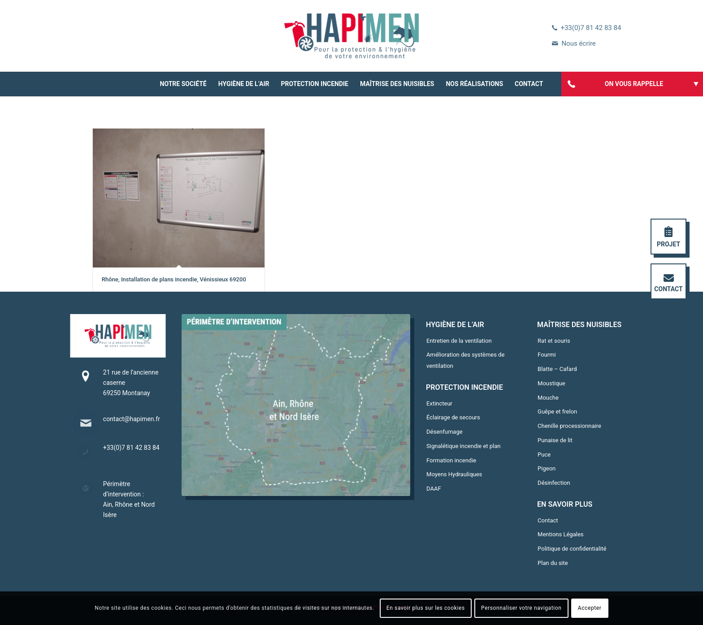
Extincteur (439, 403)
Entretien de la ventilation (459, 340)
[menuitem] (183, 84)
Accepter (590, 608)
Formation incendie (451, 460)
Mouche (548, 397)
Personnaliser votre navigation (521, 608)
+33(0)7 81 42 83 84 (590, 28)
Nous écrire (578, 43)
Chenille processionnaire (569, 425)
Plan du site (553, 563)
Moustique (551, 383)
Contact (548, 520)
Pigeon (546, 468)
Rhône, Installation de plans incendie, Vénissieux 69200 (174, 279)
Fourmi (547, 354)
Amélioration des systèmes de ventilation (465, 360)
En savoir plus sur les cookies (425, 608)
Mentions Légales (560, 534)
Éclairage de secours (453, 417)
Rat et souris (554, 340)
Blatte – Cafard (557, 369)
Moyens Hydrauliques (454, 474)
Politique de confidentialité (572, 548)
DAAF (433, 488)
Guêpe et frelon (557, 411)
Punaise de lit (555, 440)
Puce (544, 454)
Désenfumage (444, 431)
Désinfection (554, 482)
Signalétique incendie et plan (463, 446)
